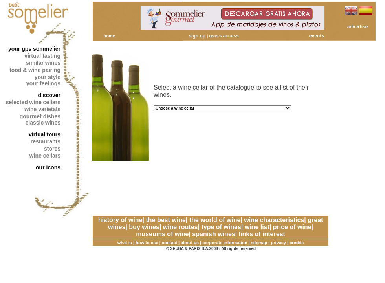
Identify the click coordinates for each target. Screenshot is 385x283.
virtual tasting (42, 56)
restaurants (45, 141)
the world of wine (215, 220)
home (109, 35)
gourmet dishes (40, 116)
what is (124, 242)
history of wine (120, 220)
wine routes (180, 227)
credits (297, 242)
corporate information (224, 242)
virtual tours (44, 134)
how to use (147, 242)
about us (190, 242)
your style (47, 77)
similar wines (43, 63)
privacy (278, 242)
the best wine (165, 220)
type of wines (221, 227)
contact (169, 242)
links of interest (262, 234)
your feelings (43, 83)
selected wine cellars (33, 102)
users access (223, 36)
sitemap (259, 242)
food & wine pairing (34, 70)
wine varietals (42, 109)
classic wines (42, 122)
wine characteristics (274, 220)
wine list (257, 227)
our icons (48, 167)
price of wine (292, 227)
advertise (357, 26)
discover (49, 95)
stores (52, 148)
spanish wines (213, 234)
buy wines (144, 227)
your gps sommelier (34, 49)
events (316, 36)
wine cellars (44, 156)
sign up (197, 36)
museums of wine (162, 234)
